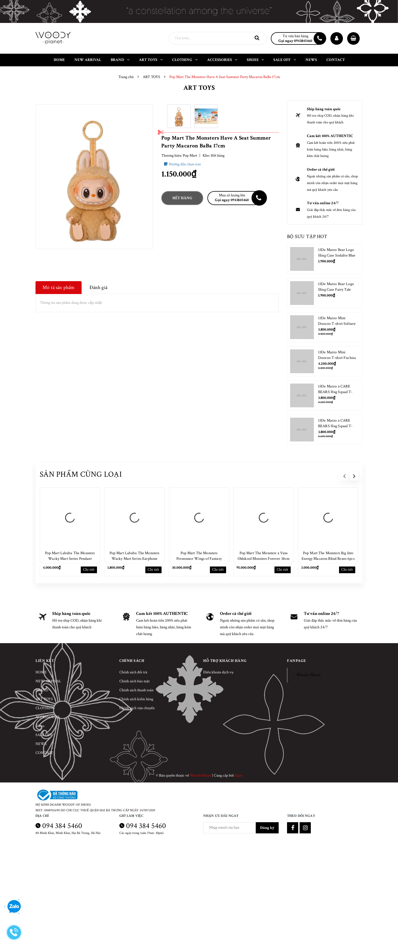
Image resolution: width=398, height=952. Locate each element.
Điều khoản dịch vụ (218, 672)
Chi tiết (88, 569)
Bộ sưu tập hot (307, 236)
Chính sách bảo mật (134, 681)
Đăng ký (267, 827)
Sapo (238, 775)
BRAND (41, 690)
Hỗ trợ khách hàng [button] (225, 660)
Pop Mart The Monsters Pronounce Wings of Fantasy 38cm (199, 559)
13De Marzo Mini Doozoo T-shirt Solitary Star (337, 324)
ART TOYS (44, 699)
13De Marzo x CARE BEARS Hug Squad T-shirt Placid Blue (335, 426)
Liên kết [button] (44, 660)
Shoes (39, 725)
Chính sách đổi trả (133, 672)
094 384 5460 (62, 826)
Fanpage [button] (296, 660)
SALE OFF (44, 734)
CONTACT (44, 752)
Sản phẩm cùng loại (81, 474)
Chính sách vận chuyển (137, 708)
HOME (41, 672)
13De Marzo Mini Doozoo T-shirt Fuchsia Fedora (337, 358)
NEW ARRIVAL (48, 681)
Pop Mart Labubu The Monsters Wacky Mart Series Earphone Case (135, 559)
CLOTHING (45, 708)
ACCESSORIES (47, 717)
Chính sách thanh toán (136, 690)
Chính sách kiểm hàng (136, 699)
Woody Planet (308, 675)
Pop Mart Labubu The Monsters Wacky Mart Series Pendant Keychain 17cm (70, 559)
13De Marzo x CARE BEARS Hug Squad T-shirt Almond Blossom (335, 392)
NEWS (41, 743)
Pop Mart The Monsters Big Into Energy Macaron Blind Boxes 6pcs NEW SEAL (328, 559)
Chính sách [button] (131, 660)
